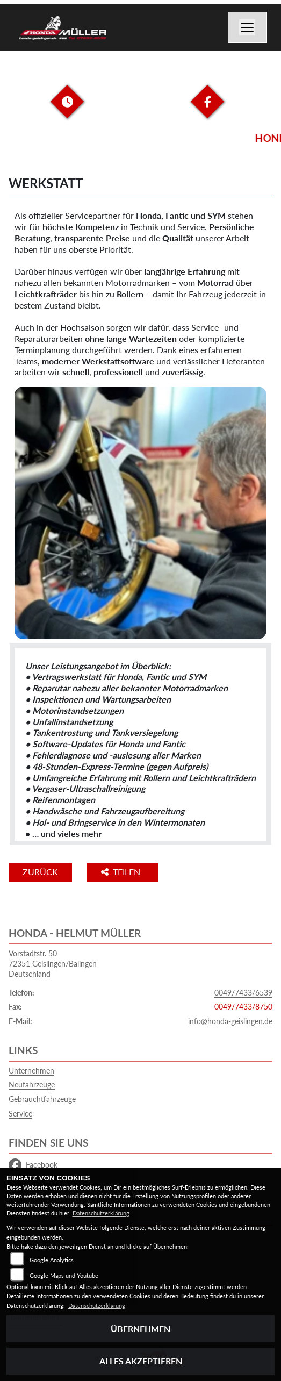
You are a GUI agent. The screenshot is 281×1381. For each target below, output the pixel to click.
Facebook (33, 1165)
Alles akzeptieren (140, 1361)
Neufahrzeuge (32, 1084)
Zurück (40, 872)
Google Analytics (52, 1259)
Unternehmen (31, 1070)
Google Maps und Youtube (64, 1275)
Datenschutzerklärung (101, 1213)
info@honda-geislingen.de (230, 1021)
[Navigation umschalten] (248, 27)
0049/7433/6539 (243, 992)
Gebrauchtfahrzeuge (42, 1099)
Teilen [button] (121, 872)
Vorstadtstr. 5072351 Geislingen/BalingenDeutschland (53, 963)
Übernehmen (140, 1328)
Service (20, 1113)
